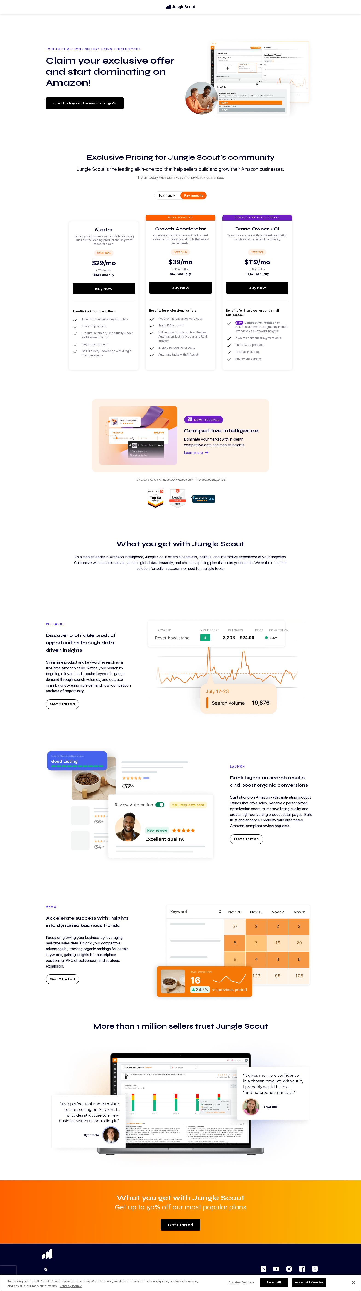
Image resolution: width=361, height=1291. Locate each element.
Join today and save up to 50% (84, 103)
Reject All (274, 1282)
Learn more (196, 452)
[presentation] (8, 1272)
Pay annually (193, 195)
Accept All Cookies (309, 1282)
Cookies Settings (241, 1282)
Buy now (104, 288)
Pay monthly (167, 195)
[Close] (354, 1282)
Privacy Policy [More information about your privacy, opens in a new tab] (71, 1286)
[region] (180, 1283)
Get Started (62, 704)
